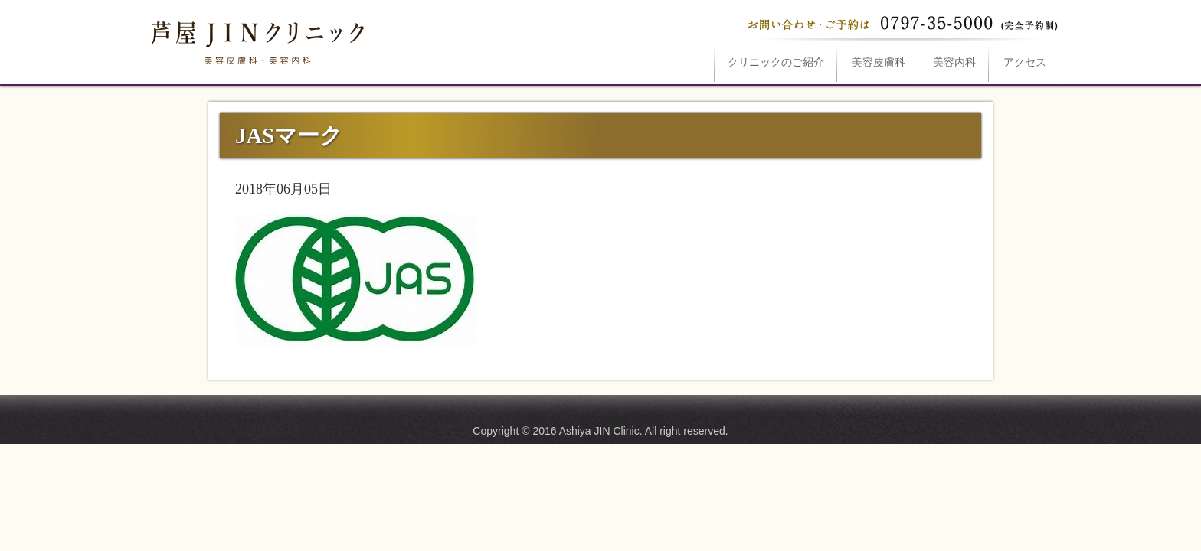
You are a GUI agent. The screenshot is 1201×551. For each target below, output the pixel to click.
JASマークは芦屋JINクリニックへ (256, 40)
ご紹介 (776, 62)
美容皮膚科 (878, 62)
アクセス (1024, 62)
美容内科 (954, 62)
